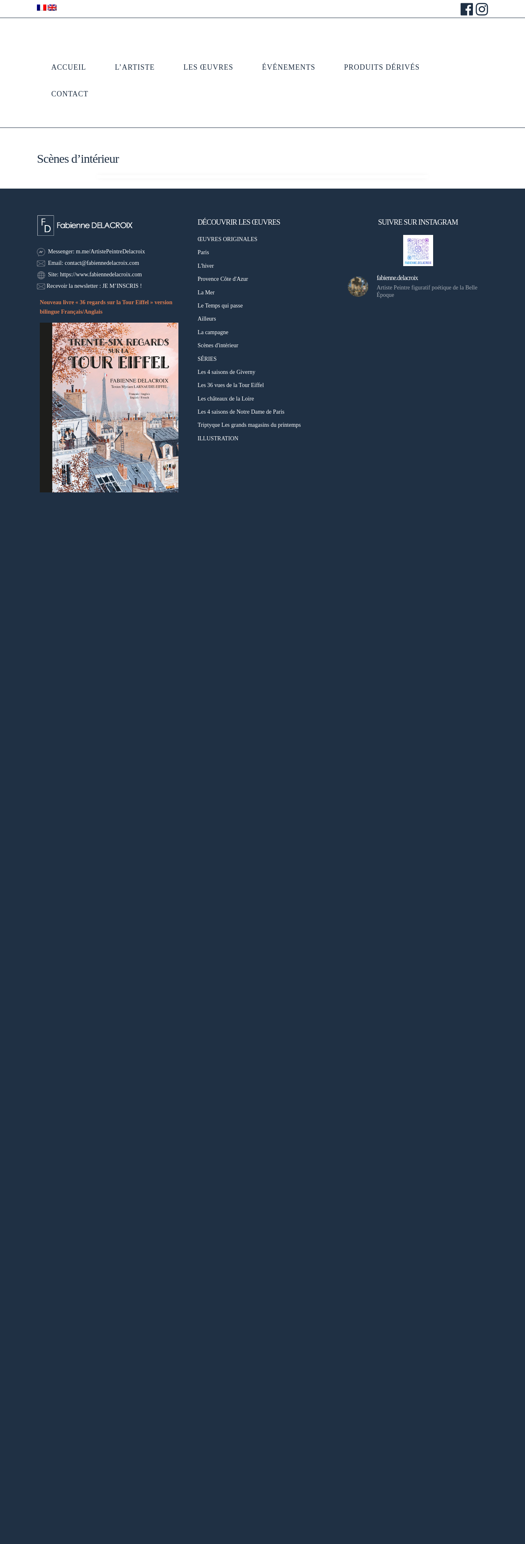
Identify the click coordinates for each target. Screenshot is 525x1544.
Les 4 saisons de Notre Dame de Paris (241, 412)
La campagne (213, 332)
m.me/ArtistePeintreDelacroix (110, 251)
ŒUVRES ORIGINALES (228, 239)
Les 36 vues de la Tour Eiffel (231, 385)
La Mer (206, 292)
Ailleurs (207, 319)
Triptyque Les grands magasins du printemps (249, 425)
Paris (203, 252)
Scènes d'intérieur (218, 345)
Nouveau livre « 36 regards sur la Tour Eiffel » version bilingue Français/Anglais (106, 306)
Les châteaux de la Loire (226, 399)
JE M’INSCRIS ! (121, 286)
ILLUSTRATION (218, 438)
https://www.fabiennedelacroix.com (101, 274)
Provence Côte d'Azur (223, 279)
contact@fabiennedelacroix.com (102, 263)
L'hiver (206, 266)
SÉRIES (207, 359)
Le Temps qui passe (220, 306)
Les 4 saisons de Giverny (227, 372)
